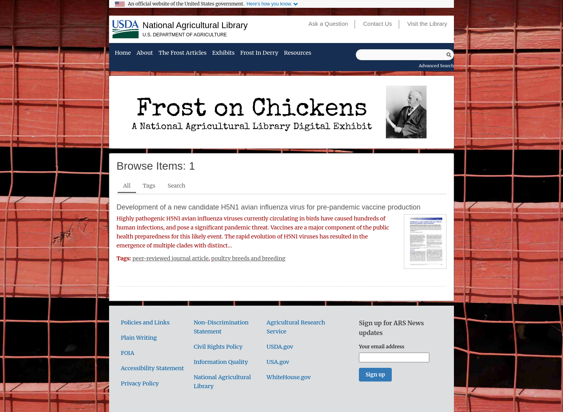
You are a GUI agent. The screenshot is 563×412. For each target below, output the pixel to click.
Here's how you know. (269, 4)
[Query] (405, 54)
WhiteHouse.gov (289, 377)
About (144, 53)
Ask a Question (328, 24)
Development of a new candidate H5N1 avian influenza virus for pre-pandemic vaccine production (268, 207)
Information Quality (221, 361)
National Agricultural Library (195, 25)
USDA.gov (280, 346)
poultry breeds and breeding (248, 258)
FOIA (127, 352)
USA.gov (278, 361)
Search (176, 185)
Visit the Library (427, 24)
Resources (297, 53)
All (127, 185)
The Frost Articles (183, 53)
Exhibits (223, 53)
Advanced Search (436, 65)
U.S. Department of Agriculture (185, 35)
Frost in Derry (259, 53)
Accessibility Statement (152, 368)
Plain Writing (139, 337)
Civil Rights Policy (218, 346)
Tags (149, 185)
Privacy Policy (140, 383)
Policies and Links (145, 322)
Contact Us (377, 24)
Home (123, 53)
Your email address (381, 346)
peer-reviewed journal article (171, 258)
